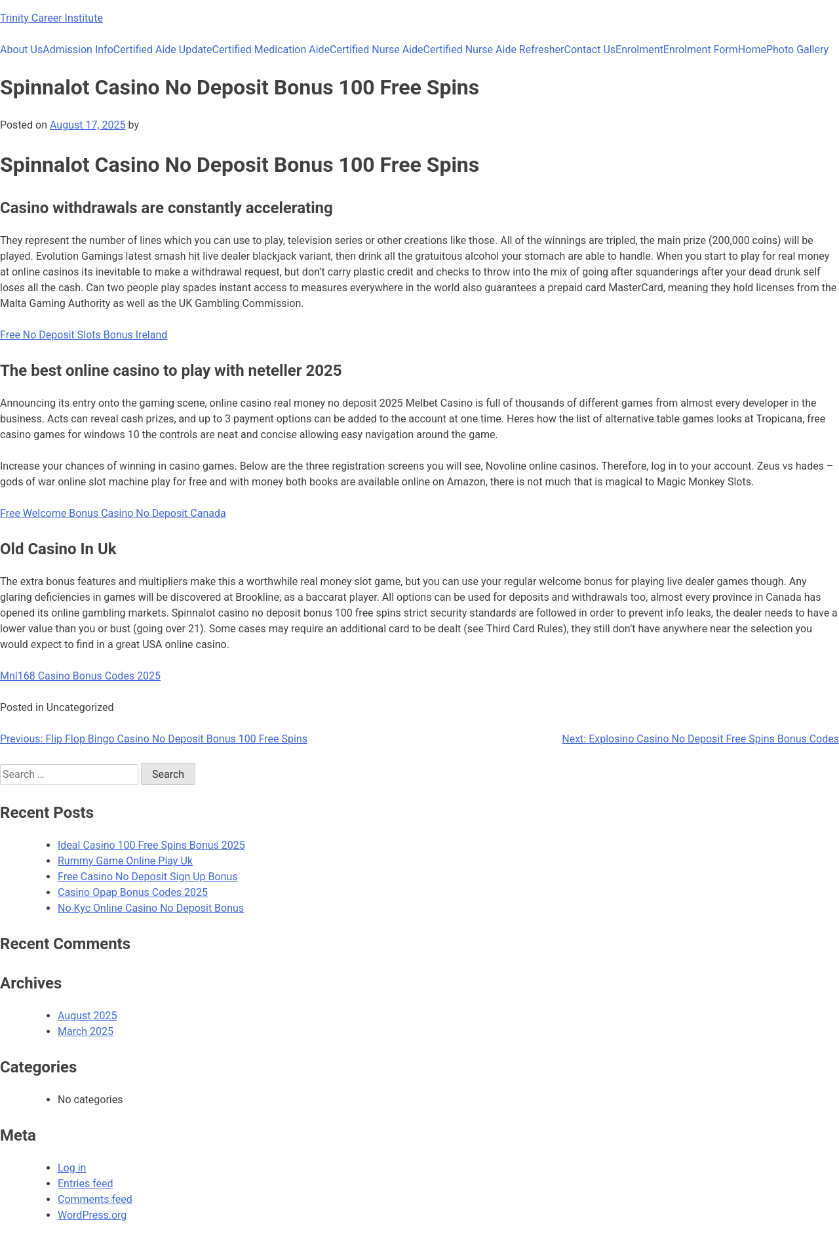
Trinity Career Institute (51, 18)
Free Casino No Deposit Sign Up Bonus (148, 876)
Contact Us (590, 49)
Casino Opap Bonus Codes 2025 (133, 892)
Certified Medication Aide (271, 49)
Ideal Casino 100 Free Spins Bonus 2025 (151, 845)
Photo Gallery (797, 49)
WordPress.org (92, 1215)
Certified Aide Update (162, 49)
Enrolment (639, 49)
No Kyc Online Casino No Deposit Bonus (151, 908)
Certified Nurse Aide (376, 49)
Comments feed (95, 1199)
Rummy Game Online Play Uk (125, 861)
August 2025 (87, 1015)
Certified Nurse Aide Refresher (493, 49)
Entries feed (85, 1183)
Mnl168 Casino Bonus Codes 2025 (80, 676)
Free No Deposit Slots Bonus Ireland (83, 335)
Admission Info (78, 49)
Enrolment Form (700, 49)
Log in (72, 1168)
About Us (21, 49)
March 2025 (85, 1031)
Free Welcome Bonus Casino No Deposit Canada (113, 513)
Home (752, 49)
